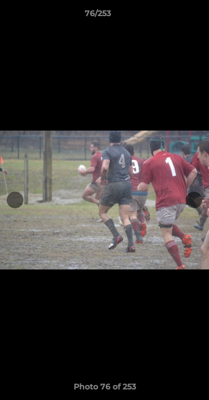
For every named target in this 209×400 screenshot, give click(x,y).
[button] (169, 16)
